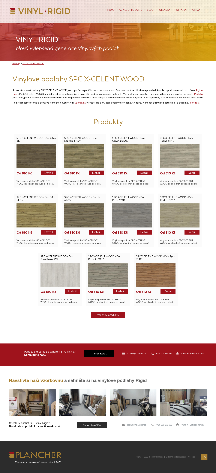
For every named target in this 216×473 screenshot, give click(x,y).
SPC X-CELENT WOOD (33, 63)
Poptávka (180, 10)
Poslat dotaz (99, 353)
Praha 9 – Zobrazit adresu (192, 353)
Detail (48, 173)
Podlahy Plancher (156, 457)
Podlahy (16, 63)
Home (110, 10)
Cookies (191, 457)
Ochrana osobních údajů (176, 457)
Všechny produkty (108, 315)
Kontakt (196, 10)
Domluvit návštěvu (92, 425)
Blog (150, 10)
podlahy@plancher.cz (136, 353)
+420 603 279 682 (164, 353)
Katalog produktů (130, 10)
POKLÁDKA (164, 10)
